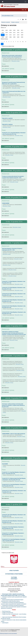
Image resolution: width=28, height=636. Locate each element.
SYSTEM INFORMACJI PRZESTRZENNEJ (14, 573)
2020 (3, 32)
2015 (22, 32)
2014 (3, 34)
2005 (14, 37)
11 (25, 41)
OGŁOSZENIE (5, 463)
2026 (3, 30)
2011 (14, 34)
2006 (10, 37)
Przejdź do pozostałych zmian (8, 46)
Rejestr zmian (10, 15)
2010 (18, 34)
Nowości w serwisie (5, 22)
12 (2, 44)
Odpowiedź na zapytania (7, 118)
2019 (7, 32)
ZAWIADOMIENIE (5, 203)
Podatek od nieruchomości (7, 612)
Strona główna (5, 15)
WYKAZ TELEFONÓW (14, 570)
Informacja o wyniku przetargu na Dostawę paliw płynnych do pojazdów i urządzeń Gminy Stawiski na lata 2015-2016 (13, 405)
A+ (23, 19)
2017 (14, 32)
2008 (3, 37)
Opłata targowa (5, 622)
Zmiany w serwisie (15, 22)
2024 (10, 30)
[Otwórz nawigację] (25, 1)
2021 (22, 30)
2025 (7, 30)
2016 (18, 32)
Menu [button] (24, 10)
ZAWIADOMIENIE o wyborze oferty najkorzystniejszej (13, 433)
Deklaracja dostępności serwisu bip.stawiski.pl (8, 633)
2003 (22, 37)
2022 (18, 30)
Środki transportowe (6, 611)
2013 (7, 34)
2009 (22, 34)
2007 (7, 37)
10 (22, 41)
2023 (14, 30)
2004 (18, 37)
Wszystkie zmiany (15, 61)
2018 (10, 32)
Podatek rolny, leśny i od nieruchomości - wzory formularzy (14, 614)
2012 (10, 34)
